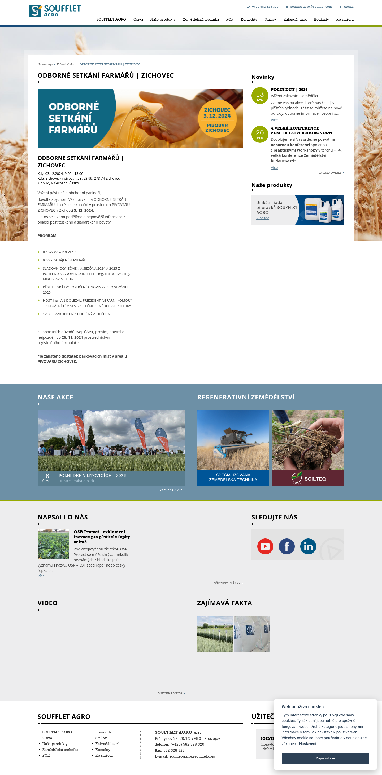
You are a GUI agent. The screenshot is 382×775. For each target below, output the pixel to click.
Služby (270, 19)
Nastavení (307, 744)
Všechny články (227, 583)
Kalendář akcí (295, 19)
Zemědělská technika (201, 19)
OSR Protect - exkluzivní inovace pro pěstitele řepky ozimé (102, 536)
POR (229, 19)
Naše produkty (163, 19)
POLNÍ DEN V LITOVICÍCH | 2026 (92, 475)
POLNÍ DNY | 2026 (289, 89)
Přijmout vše (325, 758)
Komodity (249, 19)
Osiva (138, 19)
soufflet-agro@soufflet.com (311, 6)
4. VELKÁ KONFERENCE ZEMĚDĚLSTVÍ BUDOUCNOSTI (301, 130)
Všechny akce (171, 489)
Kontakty (321, 19)
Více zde (262, 218)
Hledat (349, 6)
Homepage (45, 64)
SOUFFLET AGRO (111, 19)
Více (274, 119)
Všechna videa (170, 693)
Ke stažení (345, 19)
